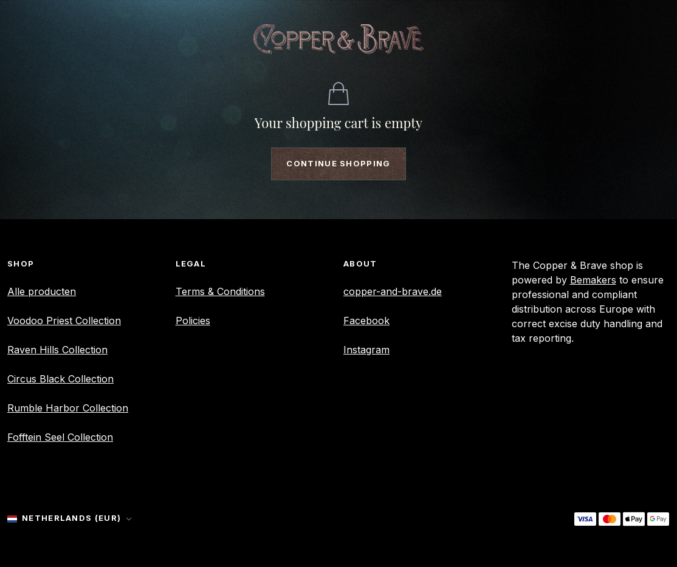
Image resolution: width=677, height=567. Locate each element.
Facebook (366, 320)
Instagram (366, 350)
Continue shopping (338, 163)
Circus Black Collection (60, 379)
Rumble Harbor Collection (67, 408)
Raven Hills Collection (57, 350)
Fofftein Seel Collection (60, 437)
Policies (193, 320)
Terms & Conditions (220, 291)
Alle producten (41, 291)
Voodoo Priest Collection (64, 320)
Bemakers (593, 280)
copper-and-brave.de (392, 291)
